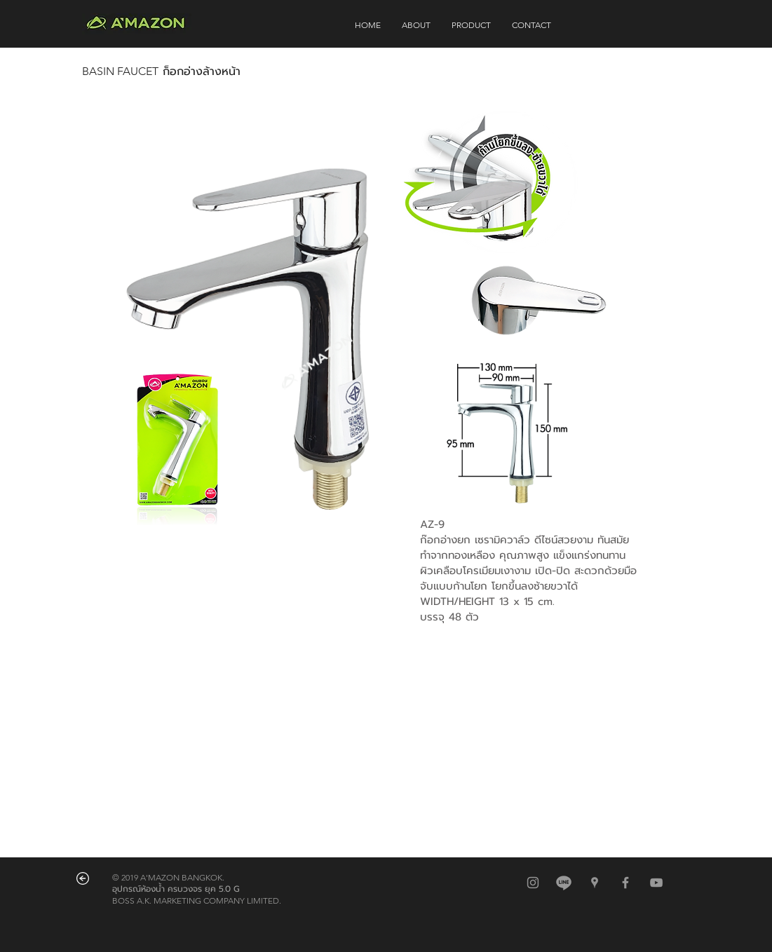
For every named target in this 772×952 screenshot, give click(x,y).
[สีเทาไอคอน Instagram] (533, 882)
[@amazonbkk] (563, 882)
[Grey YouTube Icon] (656, 882)
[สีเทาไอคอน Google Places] (594, 882)
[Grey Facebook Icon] (625, 882)
